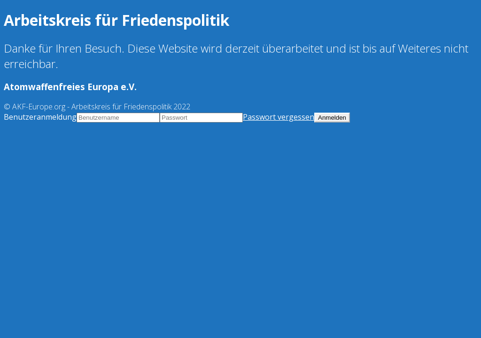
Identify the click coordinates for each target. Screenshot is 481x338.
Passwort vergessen (278, 117)
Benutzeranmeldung (40, 117)
